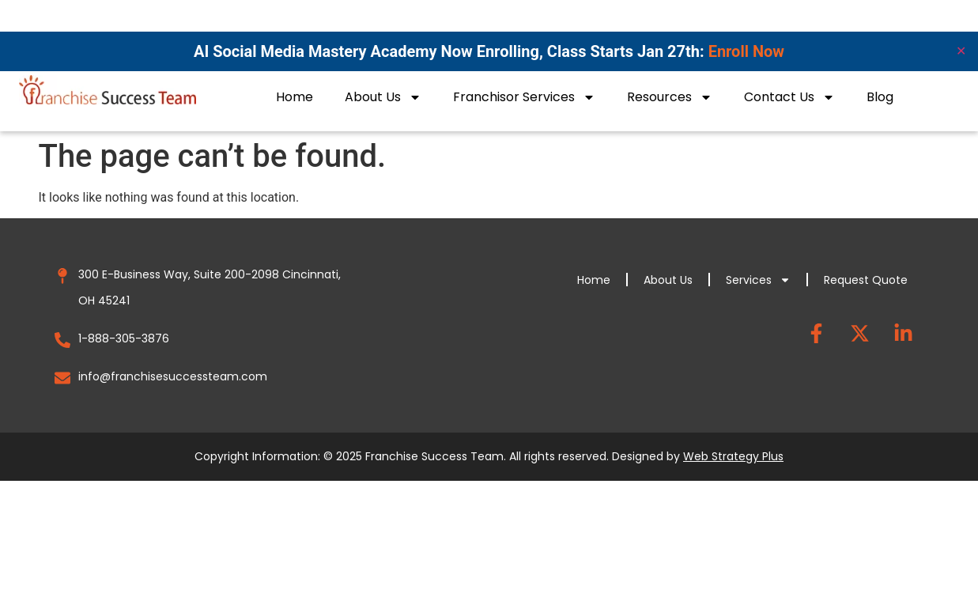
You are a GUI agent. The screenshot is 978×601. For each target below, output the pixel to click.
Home (294, 97)
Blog (880, 97)
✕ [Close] (961, 51)
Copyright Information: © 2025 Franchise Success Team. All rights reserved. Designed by (489, 456)
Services (758, 279)
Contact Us (789, 97)
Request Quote (866, 280)
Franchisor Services (524, 97)
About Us (383, 97)
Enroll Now (746, 51)
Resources (669, 97)
